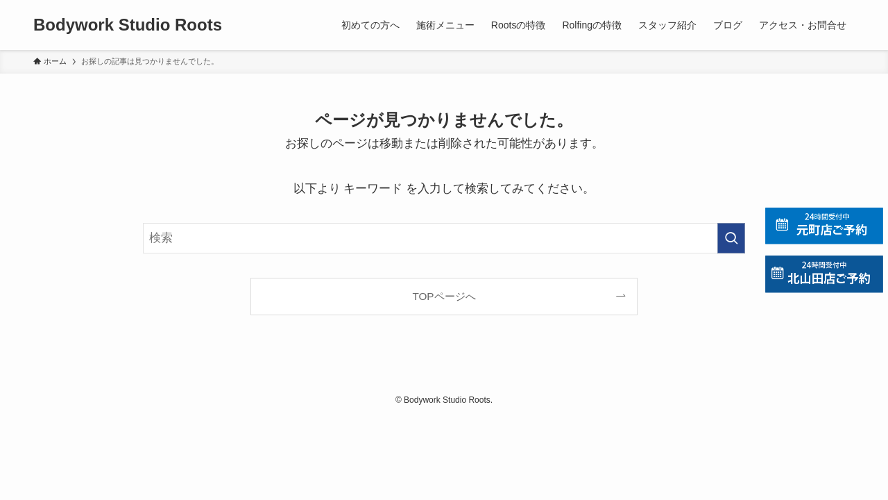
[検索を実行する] (731, 238)
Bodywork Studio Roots (127, 25)
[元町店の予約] (824, 226)
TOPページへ (443, 296)
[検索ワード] (444, 238)
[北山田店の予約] (824, 274)
